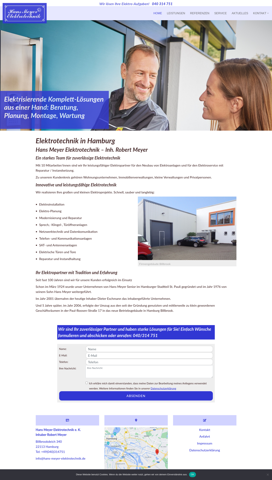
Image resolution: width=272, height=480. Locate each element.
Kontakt (204, 430)
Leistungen (176, 13)
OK (192, 474)
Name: (63, 348)
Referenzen (200, 13)
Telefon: (63, 361)
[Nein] (267, 474)
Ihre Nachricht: (67, 368)
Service (220, 13)
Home (158, 13)
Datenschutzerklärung (163, 388)
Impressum (204, 443)
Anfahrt (204, 436)
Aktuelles (240, 13)
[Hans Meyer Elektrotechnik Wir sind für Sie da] (25, 13)
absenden (136, 396)
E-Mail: (63, 355)
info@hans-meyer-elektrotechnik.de (61, 458)
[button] (268, 13)
